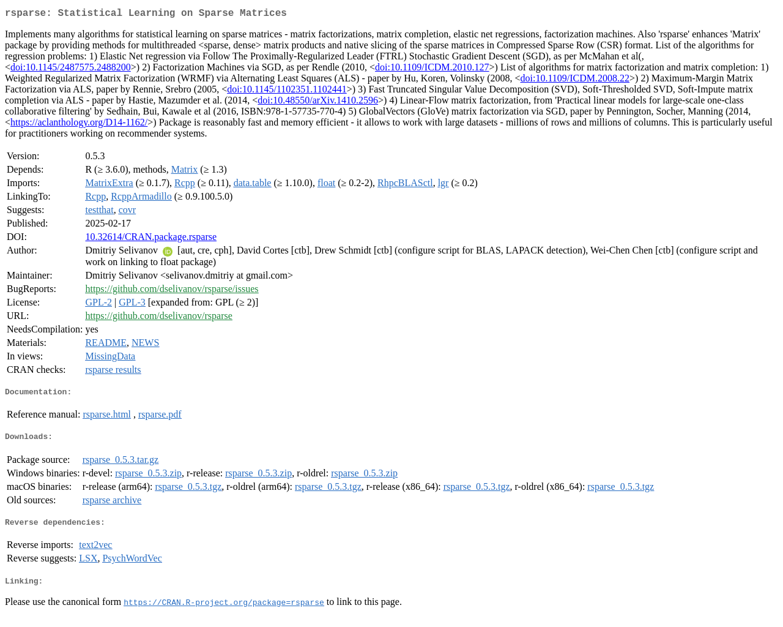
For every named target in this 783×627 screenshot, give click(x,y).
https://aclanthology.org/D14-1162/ (78, 124)
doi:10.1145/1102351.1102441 (287, 91)
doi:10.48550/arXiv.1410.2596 (318, 102)
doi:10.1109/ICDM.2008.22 (575, 80)
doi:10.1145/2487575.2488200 (70, 69)
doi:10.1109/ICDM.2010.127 (432, 69)
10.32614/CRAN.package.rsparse (151, 239)
